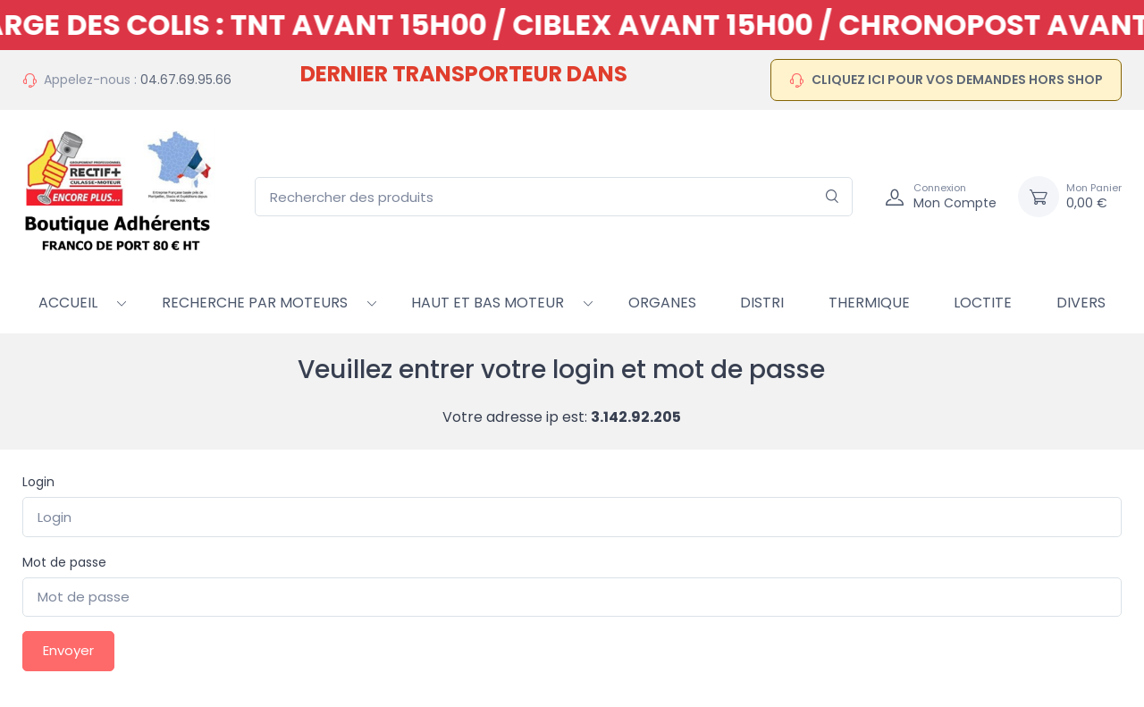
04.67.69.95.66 (185, 79)
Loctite (983, 302)
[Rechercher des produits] (554, 197)
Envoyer (68, 650)
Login (38, 482)
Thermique (869, 302)
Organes (662, 302)
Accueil (67, 302)
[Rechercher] (832, 197)
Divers (1081, 302)
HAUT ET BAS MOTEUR (487, 302)
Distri (762, 302)
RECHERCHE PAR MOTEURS (255, 302)
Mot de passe (64, 562)
